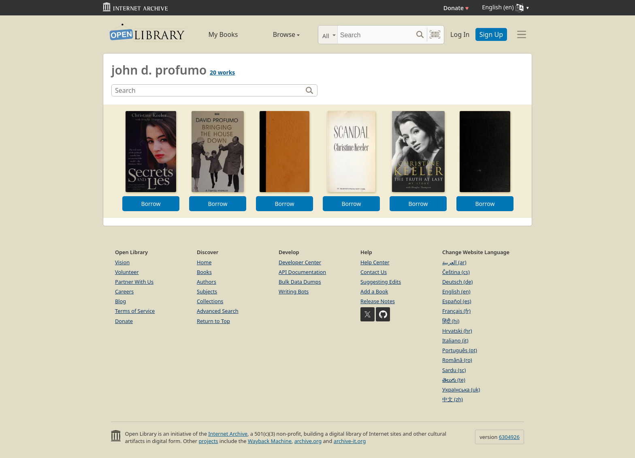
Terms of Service (135, 311)
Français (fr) (456, 311)
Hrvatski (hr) (457, 330)
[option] (150, 161)
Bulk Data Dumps (300, 281)
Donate (456, 8)
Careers (124, 291)
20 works (222, 72)
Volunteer (127, 272)
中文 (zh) (452, 399)
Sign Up (491, 34)
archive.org (308, 441)
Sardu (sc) (454, 370)
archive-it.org (350, 441)
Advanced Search (218, 311)
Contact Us (373, 272)
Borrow (150, 204)
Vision (122, 262)
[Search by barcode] (435, 35)
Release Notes (377, 301)
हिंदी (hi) (450, 321)
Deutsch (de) (457, 281)
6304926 (509, 437)
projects (208, 441)
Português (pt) (459, 350)
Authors (206, 281)
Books (204, 272)
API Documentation (302, 272)
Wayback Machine (270, 441)
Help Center (375, 262)
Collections (210, 301)
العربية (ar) (454, 262)
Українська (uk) (461, 389)
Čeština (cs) (456, 272)
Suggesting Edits (380, 281)
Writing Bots (294, 291)
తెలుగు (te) (453, 379)
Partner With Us (134, 281)
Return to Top (213, 321)
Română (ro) (457, 360)
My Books (223, 34)
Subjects (207, 291)
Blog (120, 301)
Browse (277, 34)
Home (204, 262)
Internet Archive (227, 433)
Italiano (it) (455, 340)
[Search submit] (420, 35)
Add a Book (374, 291)
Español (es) (456, 301)
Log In (459, 34)
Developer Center (300, 262)
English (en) (456, 291)
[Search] (375, 35)
